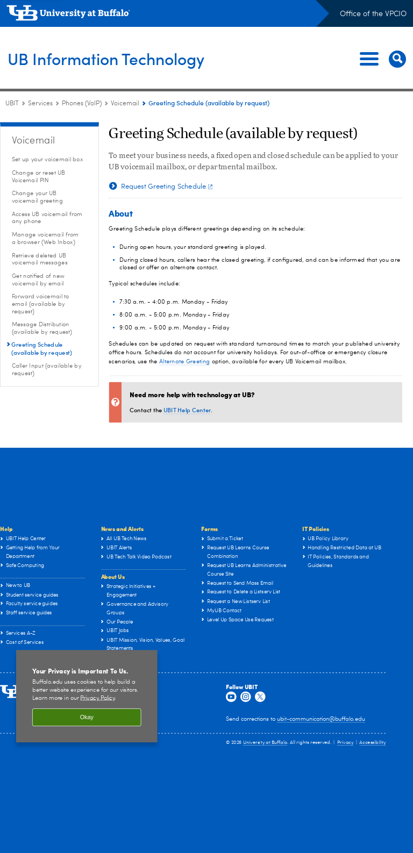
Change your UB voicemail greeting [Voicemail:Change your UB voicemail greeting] (37, 197)
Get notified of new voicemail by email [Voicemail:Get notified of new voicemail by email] (38, 279)
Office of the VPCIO (373, 14)
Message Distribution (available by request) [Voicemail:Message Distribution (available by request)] (42, 328)
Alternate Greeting (184, 362)
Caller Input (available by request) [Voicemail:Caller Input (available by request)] (47, 369)
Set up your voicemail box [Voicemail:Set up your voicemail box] (47, 159)
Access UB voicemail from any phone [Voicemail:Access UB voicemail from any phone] (47, 218)
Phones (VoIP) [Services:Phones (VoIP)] (82, 104)
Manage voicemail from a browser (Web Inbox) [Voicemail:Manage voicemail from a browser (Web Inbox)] (45, 238)
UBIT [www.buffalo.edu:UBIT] (12, 104)
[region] (87, 696)
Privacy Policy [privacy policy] (97, 698)
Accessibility (372, 743)
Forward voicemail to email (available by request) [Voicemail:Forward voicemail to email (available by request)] (40, 304)
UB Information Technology (126, 58)
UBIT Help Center (187, 410)
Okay (87, 717)
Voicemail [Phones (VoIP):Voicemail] (125, 104)
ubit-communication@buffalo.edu (321, 719)
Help (6, 529)
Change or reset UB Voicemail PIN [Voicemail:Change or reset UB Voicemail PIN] (39, 176)
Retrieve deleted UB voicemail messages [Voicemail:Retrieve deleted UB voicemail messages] (40, 259)
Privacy (345, 743)
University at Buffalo (265, 743)
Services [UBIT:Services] (40, 104)
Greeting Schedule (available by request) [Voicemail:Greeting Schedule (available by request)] (42, 348)
